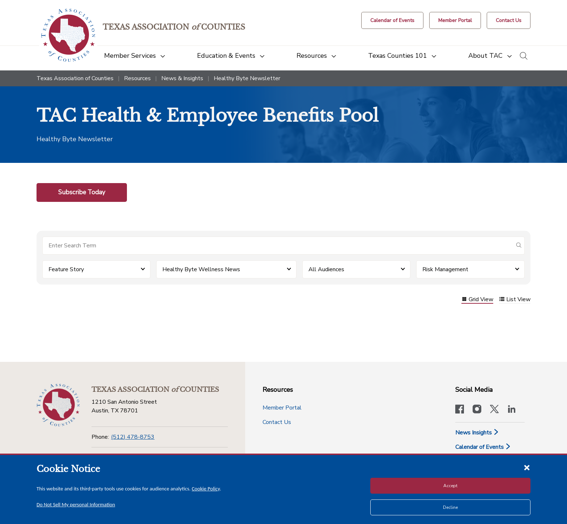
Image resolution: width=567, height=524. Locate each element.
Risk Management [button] (445, 269)
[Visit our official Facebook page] (459, 409)
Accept (450, 486)
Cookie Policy (206, 488)
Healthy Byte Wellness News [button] (201, 269)
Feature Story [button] (66, 269)
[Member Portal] (455, 20)
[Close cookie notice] (526, 467)
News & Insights (182, 78)
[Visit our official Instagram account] (477, 409)
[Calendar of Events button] (392, 20)
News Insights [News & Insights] (477, 433)
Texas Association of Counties (75, 78)
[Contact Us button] (508, 20)
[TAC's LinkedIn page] (511, 409)
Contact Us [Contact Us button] (277, 422)
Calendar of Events (483, 447)
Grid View (477, 300)
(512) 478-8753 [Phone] (132, 437)
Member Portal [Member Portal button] (282, 408)
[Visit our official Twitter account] (494, 409)
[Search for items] (278, 245)
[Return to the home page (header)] (68, 35)
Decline (450, 507)
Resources (137, 78)
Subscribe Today (81, 192)
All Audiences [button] (326, 269)
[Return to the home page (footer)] (58, 405)
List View (514, 300)
